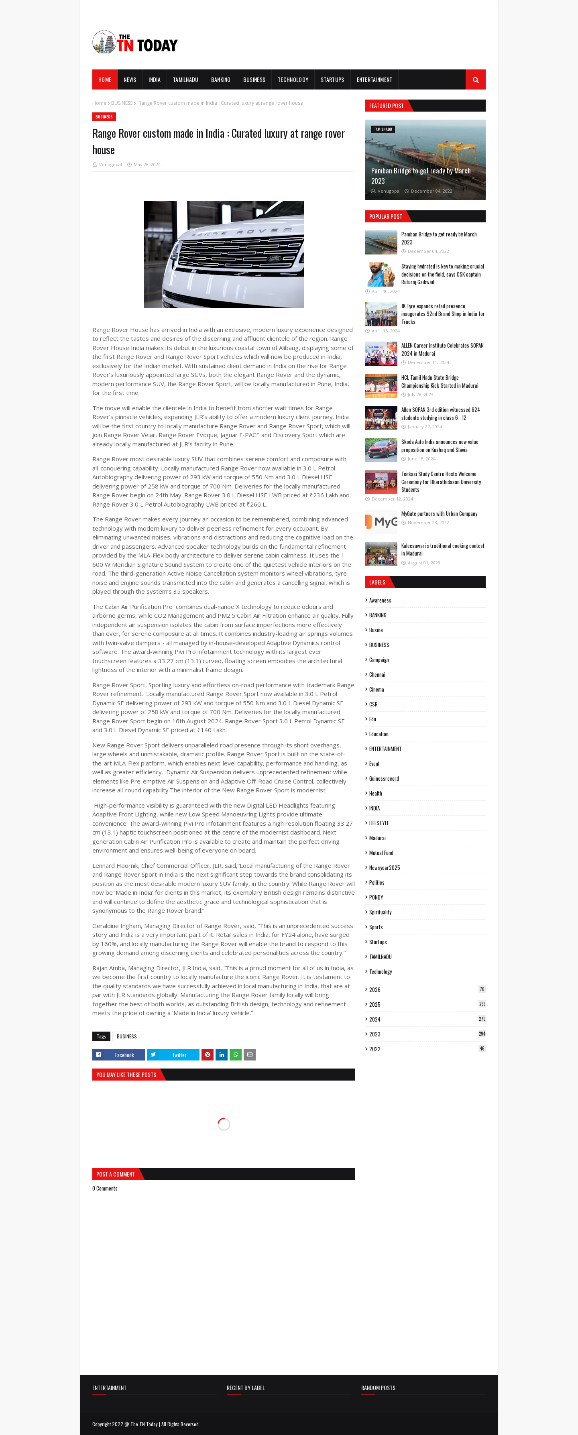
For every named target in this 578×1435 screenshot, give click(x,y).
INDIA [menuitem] (155, 79)
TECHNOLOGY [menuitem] (293, 79)
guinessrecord (384, 778)
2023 (427, 1034)
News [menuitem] (130, 79)
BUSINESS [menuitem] (254, 79)
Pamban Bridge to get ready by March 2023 (421, 175)
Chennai (377, 674)
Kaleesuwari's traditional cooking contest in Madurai (442, 549)
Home (99, 103)
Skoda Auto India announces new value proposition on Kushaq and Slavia (439, 446)
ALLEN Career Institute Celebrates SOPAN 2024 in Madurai (442, 349)
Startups (378, 942)
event (374, 763)
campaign (379, 659)
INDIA (374, 808)
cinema (376, 689)
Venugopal (110, 164)
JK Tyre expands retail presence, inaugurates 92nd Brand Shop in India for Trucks (443, 314)
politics (377, 882)
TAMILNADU (380, 957)
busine (376, 630)
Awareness (380, 600)
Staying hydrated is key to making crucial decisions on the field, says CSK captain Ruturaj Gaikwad (442, 274)
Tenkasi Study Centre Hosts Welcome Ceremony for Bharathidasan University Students (441, 481)
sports (376, 927)
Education (379, 734)
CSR (373, 704)
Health (375, 793)
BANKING (378, 615)
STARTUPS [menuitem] (332, 79)
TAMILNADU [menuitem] (186, 79)
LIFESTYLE (379, 823)
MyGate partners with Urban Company (439, 513)
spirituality (380, 912)
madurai (377, 838)
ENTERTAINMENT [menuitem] (375, 79)
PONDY (376, 897)
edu (372, 719)
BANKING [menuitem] (221, 79)
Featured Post (386, 105)
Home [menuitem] (104, 79)
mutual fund (381, 853)
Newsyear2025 (384, 867)
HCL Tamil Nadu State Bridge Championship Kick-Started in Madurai (439, 381)
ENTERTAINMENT (385, 749)
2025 (427, 1004)
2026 (427, 989)
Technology (380, 971)
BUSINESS (121, 103)
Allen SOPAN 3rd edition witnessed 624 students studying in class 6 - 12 (440, 413)
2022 (427, 1049)
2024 (427, 1019)
